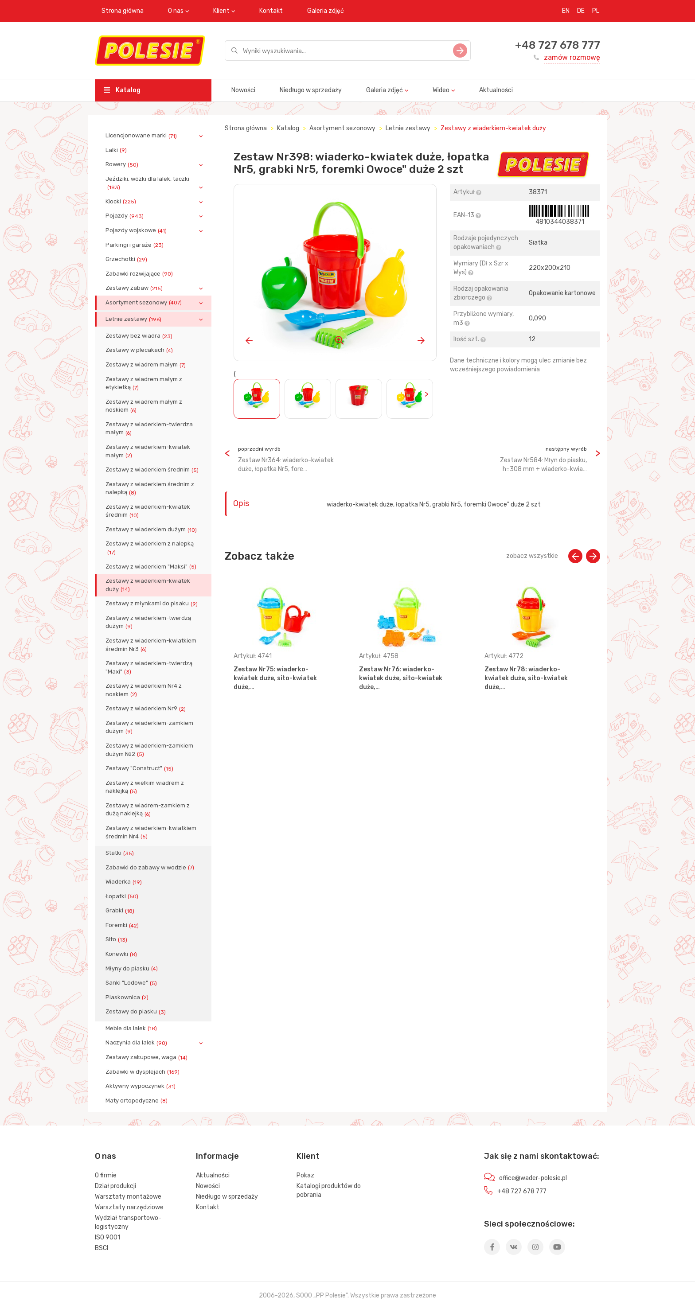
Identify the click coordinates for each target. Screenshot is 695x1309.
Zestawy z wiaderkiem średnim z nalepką (149, 488)
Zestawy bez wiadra (139, 335)
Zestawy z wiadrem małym (146, 364)
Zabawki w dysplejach (143, 1071)
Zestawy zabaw (134, 288)
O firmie (106, 1175)
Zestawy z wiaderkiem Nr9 (146, 708)
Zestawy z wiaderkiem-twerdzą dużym (148, 622)
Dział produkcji (115, 1186)
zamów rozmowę (572, 57)
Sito (117, 939)
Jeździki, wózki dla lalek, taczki (147, 183)
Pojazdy (125, 215)
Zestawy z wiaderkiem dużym (152, 529)
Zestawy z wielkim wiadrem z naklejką (144, 787)
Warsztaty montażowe (128, 1196)
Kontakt (271, 11)
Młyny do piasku (132, 968)
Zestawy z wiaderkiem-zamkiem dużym (149, 727)
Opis (241, 503)
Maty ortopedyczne (137, 1100)
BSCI (101, 1248)
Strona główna (123, 11)
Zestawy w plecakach (140, 350)
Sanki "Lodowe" (132, 982)
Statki (120, 853)
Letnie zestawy (134, 319)
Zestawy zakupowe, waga (147, 1057)
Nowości (243, 90)
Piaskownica (127, 997)
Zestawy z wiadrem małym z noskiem (143, 405)
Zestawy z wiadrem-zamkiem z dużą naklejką (147, 809)
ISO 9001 (107, 1237)
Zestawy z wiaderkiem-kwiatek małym (147, 451)
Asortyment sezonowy (144, 302)
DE (581, 11)
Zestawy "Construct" (140, 768)
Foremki (123, 925)
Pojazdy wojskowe (136, 230)
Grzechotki (127, 259)
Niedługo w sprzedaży (311, 90)
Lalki (117, 150)
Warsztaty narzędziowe (129, 1207)
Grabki (120, 910)
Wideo (441, 90)
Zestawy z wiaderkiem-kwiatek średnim (147, 510)
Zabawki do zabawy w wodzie (150, 867)
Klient (221, 11)
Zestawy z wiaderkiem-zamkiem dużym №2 (149, 749)
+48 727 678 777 (557, 45)
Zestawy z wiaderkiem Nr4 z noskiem (143, 689)
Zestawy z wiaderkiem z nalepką (149, 547)
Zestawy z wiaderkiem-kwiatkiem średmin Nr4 (150, 832)
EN (566, 11)
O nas (176, 11)
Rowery (122, 164)
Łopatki (122, 896)
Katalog (122, 90)
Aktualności (496, 90)
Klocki (121, 201)
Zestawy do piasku (136, 1011)
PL (595, 11)
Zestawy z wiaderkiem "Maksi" (151, 566)
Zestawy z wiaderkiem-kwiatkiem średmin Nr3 (150, 644)
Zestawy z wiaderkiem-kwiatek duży (147, 584)
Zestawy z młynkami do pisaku (152, 603)
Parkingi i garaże (135, 245)
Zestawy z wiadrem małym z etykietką (143, 383)
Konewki (122, 954)
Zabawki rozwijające (140, 273)
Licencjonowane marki (142, 135)
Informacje (217, 1156)
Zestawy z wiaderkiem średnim (152, 469)
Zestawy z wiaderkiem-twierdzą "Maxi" (148, 667)
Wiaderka (124, 881)
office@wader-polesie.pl (533, 1178)
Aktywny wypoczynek (141, 1086)
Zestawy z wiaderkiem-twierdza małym (149, 428)
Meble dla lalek (132, 1028)
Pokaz (305, 1175)
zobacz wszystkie (532, 556)
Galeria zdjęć (325, 11)
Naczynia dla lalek (137, 1042)
